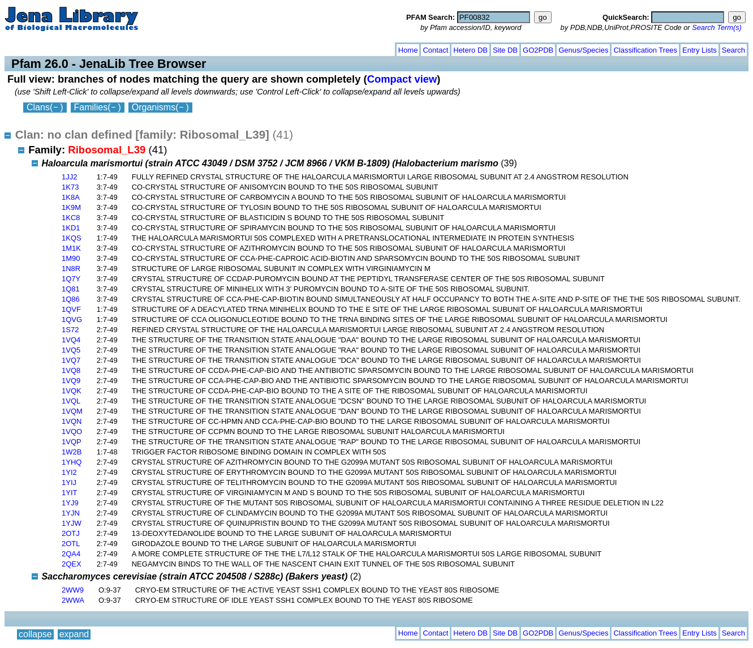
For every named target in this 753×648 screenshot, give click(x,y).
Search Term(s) (717, 27)
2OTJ (71, 533)
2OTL (71, 543)
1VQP (71, 441)
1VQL (71, 401)
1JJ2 (69, 177)
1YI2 (69, 472)
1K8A (71, 197)
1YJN (71, 513)
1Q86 (71, 299)
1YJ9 (70, 503)
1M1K (71, 248)
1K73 (70, 187)
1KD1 (71, 228)
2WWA (73, 600)
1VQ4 (71, 340)
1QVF (71, 309)
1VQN (71, 421)
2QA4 (71, 554)
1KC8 (71, 217)
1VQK (71, 391)
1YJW (71, 523)
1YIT (69, 492)
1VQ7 (71, 360)
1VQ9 (71, 380)
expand (74, 48)
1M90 (71, 258)
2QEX (71, 564)
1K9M (71, 207)
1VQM (72, 411)
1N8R (71, 268)
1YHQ (71, 462)
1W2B (71, 452)
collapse (35, 48)
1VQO (72, 431)
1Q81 (71, 289)
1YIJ (69, 482)
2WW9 (73, 590)
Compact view (402, 79)
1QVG (72, 319)
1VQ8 (71, 370)
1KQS (71, 238)
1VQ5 (71, 350)
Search (733, 50)
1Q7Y (71, 278)
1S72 (70, 329)
